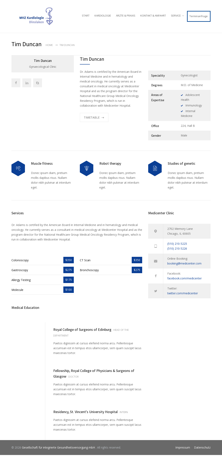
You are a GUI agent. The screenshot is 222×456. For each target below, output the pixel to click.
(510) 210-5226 (177, 249)
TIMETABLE (92, 118)
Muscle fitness (42, 164)
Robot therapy (110, 164)
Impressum (182, 448)
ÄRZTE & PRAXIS (125, 16)
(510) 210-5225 (177, 245)
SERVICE (176, 16)
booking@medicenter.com (184, 264)
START (85, 16)
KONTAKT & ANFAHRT (153, 16)
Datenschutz (202, 448)
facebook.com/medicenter (184, 279)
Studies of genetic (181, 164)
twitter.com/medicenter (182, 294)
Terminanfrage (198, 16)
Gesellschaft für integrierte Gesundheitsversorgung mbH (59, 448)
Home (49, 46)
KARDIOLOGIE (103, 16)
